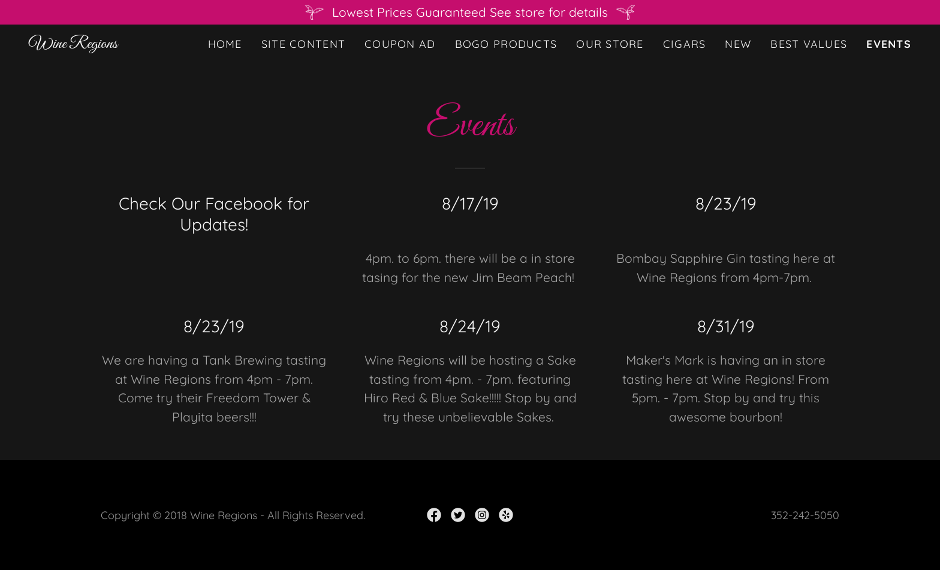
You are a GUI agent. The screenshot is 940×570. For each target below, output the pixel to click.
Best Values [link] (808, 44)
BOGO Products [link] (506, 44)
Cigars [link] (684, 44)
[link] (73, 43)
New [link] (738, 44)
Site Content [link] (303, 44)
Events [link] (888, 44)
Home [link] (225, 44)
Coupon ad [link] (400, 44)
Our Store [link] (610, 44)
